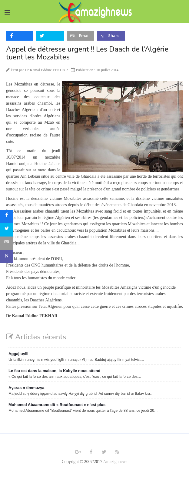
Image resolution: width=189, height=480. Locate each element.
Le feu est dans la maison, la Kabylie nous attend (54, 370)
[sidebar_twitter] (6, 230)
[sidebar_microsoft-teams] (6, 256)
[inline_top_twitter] (50, 36)
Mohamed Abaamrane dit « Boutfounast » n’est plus (56, 404)
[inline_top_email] (80, 36)
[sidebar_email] (6, 243)
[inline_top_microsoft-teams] (110, 36)
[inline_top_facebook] (19, 36)
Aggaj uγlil (18, 353)
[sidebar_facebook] (6, 216)
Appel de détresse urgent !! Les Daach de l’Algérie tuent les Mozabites (87, 53)
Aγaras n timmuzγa (26, 387)
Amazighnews (115, 461)
